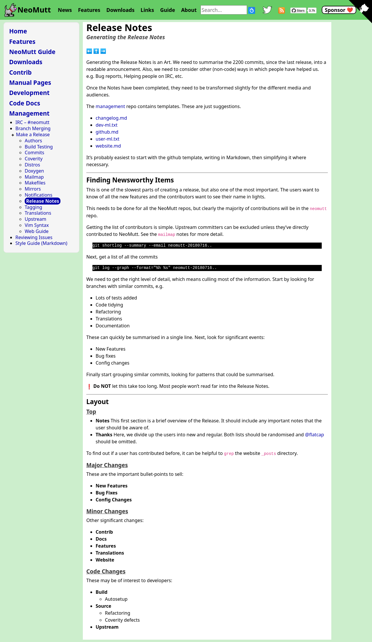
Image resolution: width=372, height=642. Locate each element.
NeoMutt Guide (32, 52)
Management (29, 113)
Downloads (120, 9)
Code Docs (24, 103)
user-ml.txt (107, 139)
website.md (108, 146)
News (65, 9)
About (188, 9)
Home (18, 31)
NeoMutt (34, 10)
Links (147, 9)
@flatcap (314, 434)
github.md (107, 132)
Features (89, 9)
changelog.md (111, 118)
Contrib (20, 72)
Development (29, 93)
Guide (167, 9)
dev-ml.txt (106, 125)
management (110, 106)
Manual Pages (30, 82)
